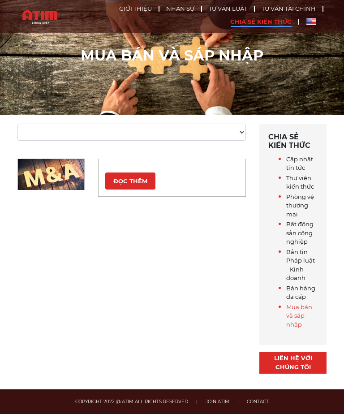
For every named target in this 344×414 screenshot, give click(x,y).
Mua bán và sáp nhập (299, 315)
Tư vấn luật (228, 9)
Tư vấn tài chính (289, 9)
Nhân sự (180, 9)
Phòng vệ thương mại (300, 205)
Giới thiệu (135, 9)
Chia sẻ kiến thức (261, 22)
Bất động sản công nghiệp (300, 232)
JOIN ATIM (217, 402)
